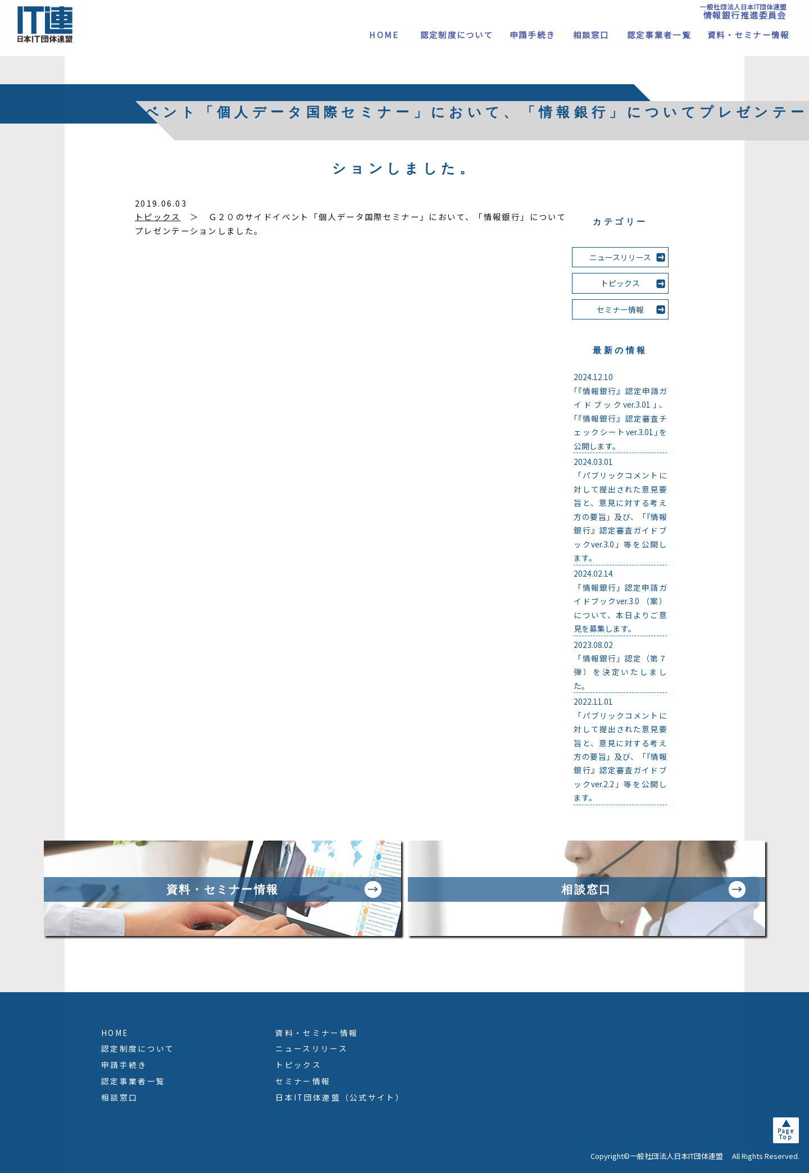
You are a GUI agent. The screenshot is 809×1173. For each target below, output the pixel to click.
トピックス (158, 216)
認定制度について (456, 34)
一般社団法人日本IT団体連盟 (743, 11)
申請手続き (533, 34)
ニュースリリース (620, 257)
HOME (384, 34)
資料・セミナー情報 (748, 34)
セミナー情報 (620, 309)
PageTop (786, 1133)
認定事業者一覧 (659, 34)
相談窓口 (591, 34)
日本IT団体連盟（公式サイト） (339, 1097)
